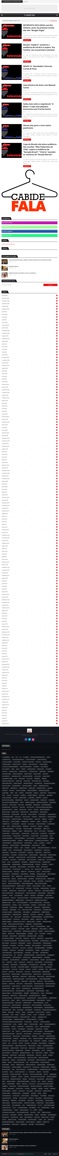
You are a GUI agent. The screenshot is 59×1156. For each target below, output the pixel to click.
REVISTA (10, 1062)
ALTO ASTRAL (29, 778)
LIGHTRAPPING (24, 959)
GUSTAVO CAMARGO (7, 919)
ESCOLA (20, 881)
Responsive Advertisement (29, 8)
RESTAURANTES (31, 1060)
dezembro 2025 (29, 301)
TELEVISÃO (15, 1098)
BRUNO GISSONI (43, 812)
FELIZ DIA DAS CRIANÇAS (23, 897)
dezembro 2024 (29, 330)
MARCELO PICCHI (37, 974)
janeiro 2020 (29, 435)
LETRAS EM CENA (26, 957)
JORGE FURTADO (49, 938)
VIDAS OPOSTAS (14, 1117)
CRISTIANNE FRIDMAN (25, 845)
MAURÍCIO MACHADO (39, 983)
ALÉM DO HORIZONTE (17, 773)
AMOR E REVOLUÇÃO (36, 781)
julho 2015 (29, 581)
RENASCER (10, 1057)
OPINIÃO (20, 1024)
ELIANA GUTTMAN (46, 871)
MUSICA (13, 1000)
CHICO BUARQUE (37, 828)
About (49, 1154)
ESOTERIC (34, 881)
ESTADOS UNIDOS (36, 886)
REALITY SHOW (39, 1052)
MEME (13, 988)
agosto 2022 (29, 400)
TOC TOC (40, 1105)
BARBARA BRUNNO (34, 800)
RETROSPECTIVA (51, 1060)
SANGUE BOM (5, 1074)
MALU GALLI (27, 971)
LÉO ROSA (20, 955)
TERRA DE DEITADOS (48, 1098)
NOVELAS (48, 1012)
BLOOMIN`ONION (6, 807)
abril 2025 (29, 319)
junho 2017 (29, 519)
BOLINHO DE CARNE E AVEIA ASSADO (44, 807)
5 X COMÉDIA (26, 757)
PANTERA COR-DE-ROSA (27, 1031)
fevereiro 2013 (29, 659)
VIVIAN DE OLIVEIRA (20, 1122)
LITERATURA (9, 962)
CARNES (38, 821)
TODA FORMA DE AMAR (49, 1105)
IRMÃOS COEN (11, 933)
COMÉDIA (51, 838)
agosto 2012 (29, 675)
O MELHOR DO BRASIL (7, 1019)
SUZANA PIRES (21, 1091)
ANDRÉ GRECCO (13, 788)
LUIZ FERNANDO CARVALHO (37, 967)
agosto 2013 (29, 642)
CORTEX (35, 843)
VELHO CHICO (5, 1114)
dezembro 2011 (29, 696)
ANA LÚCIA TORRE (6, 785)
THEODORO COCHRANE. (29, 1103)
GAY (19, 909)
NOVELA (23, 1012)
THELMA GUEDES (6, 1103)
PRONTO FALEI (24, 1048)
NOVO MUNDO (5, 1014)
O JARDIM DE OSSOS (42, 1017)
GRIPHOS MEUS (26, 917)
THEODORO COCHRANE (17, 1103)
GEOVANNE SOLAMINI (7, 912)
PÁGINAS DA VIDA (6, 1031)
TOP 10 (14, 1107)
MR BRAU (44, 995)
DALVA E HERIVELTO (28, 850)
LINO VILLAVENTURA (50, 959)
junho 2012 (29, 680)
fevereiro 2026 (29, 298)
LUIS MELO (50, 964)
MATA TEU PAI (20, 983)
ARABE (11, 793)
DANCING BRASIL (38, 850)
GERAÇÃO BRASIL (17, 912)
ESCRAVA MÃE (27, 881)
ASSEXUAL (36, 793)
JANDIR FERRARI (22, 936)
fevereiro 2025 (29, 325)
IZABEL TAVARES (13, 936)
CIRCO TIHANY (42, 831)
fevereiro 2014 (29, 626)
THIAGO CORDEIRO (49, 1103)
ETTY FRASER (28, 888)
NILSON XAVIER (37, 1010)
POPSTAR (21, 1043)
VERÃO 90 (20, 1114)
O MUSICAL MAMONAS (31, 1019)
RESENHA (13, 1060)
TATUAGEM (33, 1093)
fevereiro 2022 (29, 416)
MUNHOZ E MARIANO (42, 998)
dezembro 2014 (29, 599)
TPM (39, 1107)
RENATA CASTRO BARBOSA (20, 1057)
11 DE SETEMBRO (6, 757)
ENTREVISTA (31, 878)
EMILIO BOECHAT (6, 876)
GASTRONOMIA (13, 909)
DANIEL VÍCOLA (47, 852)
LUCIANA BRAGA (23, 964)
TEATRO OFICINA (25, 1095)
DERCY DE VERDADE (31, 857)
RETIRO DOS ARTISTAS (41, 1060)
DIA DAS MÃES (5, 859)
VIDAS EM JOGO (5, 1117)
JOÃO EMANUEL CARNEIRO (8, 938)
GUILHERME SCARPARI (48, 917)
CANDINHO (44, 819)
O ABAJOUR (22, 1014)
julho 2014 (29, 613)
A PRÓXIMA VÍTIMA (6, 764)
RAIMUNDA (49, 1050)
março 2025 (29, 322)
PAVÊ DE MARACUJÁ (6, 1036)
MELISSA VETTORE (6, 988)
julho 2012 (29, 677)
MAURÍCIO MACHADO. (50, 983)
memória (18, 988)
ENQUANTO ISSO (6, 878)
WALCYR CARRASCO (30, 1122)
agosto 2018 (29, 481)
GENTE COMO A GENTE (27, 909)
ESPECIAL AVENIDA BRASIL (27, 883)
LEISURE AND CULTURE (7, 955)
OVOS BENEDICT (21, 1029)
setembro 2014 (29, 607)
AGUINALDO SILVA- (23, 771)
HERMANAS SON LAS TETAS (19, 921)
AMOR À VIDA (19, 781)
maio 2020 (29, 427)
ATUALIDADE (16, 795)
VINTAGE (52, 1117)
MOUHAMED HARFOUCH (34, 995)
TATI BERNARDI (25, 1093)
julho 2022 (29, 403)
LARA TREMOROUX (29, 950)
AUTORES (15, 797)
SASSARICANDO (5, 1076)
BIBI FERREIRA (29, 804)
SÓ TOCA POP (32, 1083)
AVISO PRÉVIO (31, 797)
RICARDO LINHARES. (45, 1062)
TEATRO (44, 1093)
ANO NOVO (4, 790)
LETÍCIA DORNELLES (17, 957)
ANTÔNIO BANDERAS (32, 790)
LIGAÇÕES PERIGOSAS (14, 959)
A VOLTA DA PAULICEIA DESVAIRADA (10, 766)
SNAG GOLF (24, 1083)
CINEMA (20, 831)
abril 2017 (29, 524)
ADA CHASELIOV (44, 766)
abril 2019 (29, 459)
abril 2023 (29, 379)
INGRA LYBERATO (43, 928)
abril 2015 (29, 589)
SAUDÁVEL (26, 1076)
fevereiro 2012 (29, 691)
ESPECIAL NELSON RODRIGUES (8, 886)
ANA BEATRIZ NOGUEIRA (49, 783)
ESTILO (43, 886)
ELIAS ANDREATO (6, 874)
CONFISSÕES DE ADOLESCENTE (42, 840)
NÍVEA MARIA (11, 1012)
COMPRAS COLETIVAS (28, 840)
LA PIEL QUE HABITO (47, 945)
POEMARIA (44, 1041)
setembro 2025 (29, 309)
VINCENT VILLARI (45, 1117)
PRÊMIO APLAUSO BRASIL (7, 1045)
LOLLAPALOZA (22, 962)
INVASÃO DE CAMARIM (49, 931)
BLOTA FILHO (15, 807)
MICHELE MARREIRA (40, 990)
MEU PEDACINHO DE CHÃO (8, 990)
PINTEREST (14, 1041)
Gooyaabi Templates (28, 1154)
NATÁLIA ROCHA (26, 1005)
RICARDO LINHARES (34, 1062)
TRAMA (52, 1107)
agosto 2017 (29, 513)
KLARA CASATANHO (36, 945)
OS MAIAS (13, 1026)
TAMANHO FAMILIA (47, 1091)
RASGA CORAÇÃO (6, 1052)
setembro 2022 (29, 398)
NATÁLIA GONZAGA (16, 1005)
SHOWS (4, 1083)
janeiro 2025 (29, 328)
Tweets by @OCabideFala (8, 244)
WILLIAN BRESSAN (6, 1124)
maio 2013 (29, 651)
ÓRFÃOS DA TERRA (34, 1024)
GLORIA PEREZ (5, 917)
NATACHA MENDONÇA (38, 1002)
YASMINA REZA (23, 1124)
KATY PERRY (20, 945)
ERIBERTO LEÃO (51, 878)
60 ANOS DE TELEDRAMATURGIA (38, 757)
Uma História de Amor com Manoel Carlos (39, 86)
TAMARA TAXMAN (6, 1093)
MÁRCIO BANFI (15, 976)
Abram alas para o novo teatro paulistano (37, 126)
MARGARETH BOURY (6, 979)
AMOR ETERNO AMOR (7, 783)
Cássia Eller (23, 824)
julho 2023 (29, 371)
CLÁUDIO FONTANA (6, 835)
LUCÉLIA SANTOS (14, 964)
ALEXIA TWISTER (46, 776)
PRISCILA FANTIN (31, 1045)
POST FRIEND (34, 1043)
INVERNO (4, 933)
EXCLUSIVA (53, 888)
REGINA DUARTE (30, 1055)
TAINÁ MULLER (38, 1091)
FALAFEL (11, 895)
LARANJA (37, 950)
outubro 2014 (29, 605)
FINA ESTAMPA (26, 905)
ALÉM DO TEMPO (37, 773)
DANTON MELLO (6, 855)
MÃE (46, 969)
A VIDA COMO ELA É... (33, 764)
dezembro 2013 (29, 632)
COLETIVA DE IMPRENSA (19, 838)
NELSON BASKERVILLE (27, 1007)
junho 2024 (29, 346)
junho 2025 (29, 314)
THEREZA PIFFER (40, 1103)
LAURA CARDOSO (45, 950)
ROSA (13, 1069)
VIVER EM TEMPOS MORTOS (8, 1122)
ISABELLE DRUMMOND (21, 933)
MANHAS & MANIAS (36, 971)
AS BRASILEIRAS (28, 793)
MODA (42, 993)
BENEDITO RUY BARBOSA (42, 802)
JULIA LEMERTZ (35, 940)
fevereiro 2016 (29, 562)
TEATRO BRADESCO (6, 1095)
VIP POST (4, 1119)
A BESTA (48, 757)
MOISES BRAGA (49, 993)
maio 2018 (29, 489)
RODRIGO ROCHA (27, 1067)
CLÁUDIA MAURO (25, 833)
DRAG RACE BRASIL (22, 866)
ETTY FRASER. (36, 888)
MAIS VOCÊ (4, 971)
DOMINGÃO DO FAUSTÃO (35, 862)
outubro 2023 (29, 363)
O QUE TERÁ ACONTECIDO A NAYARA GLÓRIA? (12, 1021)
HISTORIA (39, 921)
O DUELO (34, 1017)
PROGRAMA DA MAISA (47, 1045)
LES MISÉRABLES (50, 955)
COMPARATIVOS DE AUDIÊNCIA (9, 840)
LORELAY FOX (30, 962)
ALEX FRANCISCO (6, 776)
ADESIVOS (23, 769)
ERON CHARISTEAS (13, 881)
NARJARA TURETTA (27, 1002)
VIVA (45, 1119)
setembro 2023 (29, 365)
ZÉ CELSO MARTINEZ (40, 1124)
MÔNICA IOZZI (14, 995)
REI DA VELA (38, 1055)
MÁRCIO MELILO (32, 976)
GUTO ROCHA (16, 919)
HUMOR (32, 926)
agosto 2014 (29, 610)
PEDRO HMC (41, 1036)
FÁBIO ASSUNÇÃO (22, 890)
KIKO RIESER (27, 945)
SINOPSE (18, 1083)
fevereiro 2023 (29, 384)
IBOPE (48, 926)
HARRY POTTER (39, 919)
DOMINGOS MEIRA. (16, 864)
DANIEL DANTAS (22, 852)
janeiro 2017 (29, 532)
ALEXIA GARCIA (37, 776)
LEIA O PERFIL (35, 952)
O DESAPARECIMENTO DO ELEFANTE (10, 1017)
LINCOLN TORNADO (34, 959)
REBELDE (46, 1052)
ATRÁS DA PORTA (52, 793)
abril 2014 (29, 621)
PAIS (13, 1031)
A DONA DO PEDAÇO (41, 759)
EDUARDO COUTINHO (7, 871)
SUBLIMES (40, 1088)
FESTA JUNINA (47, 902)
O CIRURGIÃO (42, 1014)
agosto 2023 (29, 368)
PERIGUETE (16, 1038)
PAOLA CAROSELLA (38, 1031)
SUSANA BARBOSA (6, 1091)
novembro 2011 (29, 699)
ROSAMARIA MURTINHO (33, 1069)
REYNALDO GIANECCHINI (18, 1062)
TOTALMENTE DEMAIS (22, 1107)
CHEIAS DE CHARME (27, 828)
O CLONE (48, 1014)
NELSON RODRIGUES (38, 1007)
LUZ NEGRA (21, 969)
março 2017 (29, 527)
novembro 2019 (29, 441)
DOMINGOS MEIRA (6, 864)
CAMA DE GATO (42, 816)
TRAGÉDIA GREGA (45, 1107)
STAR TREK (27, 1088)
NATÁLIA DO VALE (6, 1005)
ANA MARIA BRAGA (16, 785)
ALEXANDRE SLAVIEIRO (27, 776)
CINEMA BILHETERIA (28, 831)
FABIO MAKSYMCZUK (19, 893)
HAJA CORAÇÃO (25, 919)
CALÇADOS (34, 816)
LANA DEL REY (13, 950)
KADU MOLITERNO (37, 943)
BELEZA (22, 802)
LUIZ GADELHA (48, 967)
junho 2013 (29, 648)
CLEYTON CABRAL (44, 835)
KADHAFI (29, 943)
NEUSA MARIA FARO (6, 1010)
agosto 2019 (29, 449)
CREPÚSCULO (5, 845)
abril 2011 (29, 718)
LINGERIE (42, 959)
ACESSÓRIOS (36, 766)
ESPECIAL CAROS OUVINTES (41, 883)
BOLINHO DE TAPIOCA (7, 809)
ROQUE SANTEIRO (6, 1069)
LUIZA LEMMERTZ (6, 969)
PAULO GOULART (37, 1033)
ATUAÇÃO (9, 795)
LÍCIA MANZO (5, 959)
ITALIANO (49, 933)
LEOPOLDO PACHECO (41, 955)
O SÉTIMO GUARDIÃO (44, 1021)
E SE (32, 869)
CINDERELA (14, 831)
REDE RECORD (5, 1055)
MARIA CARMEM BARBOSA (45, 979)
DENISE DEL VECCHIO (20, 857)
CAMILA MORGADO (51, 816)
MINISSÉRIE (26, 993)
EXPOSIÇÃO (4, 890)
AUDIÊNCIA (23, 795)
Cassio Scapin (31, 824)
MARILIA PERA (24, 981)
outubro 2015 (29, 573)
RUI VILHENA (5, 1072)
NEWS (14, 1010)
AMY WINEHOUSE (38, 783)
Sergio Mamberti (40, 1079)
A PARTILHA (38, 762)
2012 (13, 757)
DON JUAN (37, 864)
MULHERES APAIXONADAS (19, 998)
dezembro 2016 (29, 535)
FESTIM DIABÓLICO (6, 905)
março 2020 (29, 430)
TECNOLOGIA (51, 1095)
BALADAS (26, 800)
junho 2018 (29, 486)
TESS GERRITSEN (21, 1100)
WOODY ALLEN (15, 1124)
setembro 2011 (29, 704)
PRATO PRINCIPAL (43, 1043)
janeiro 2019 (29, 468)
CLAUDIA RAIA (44, 833)
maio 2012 (29, 683)
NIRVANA (4, 1012)
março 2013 (29, 656)
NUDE (12, 1014)
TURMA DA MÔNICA (24, 1110)
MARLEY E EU (40, 981)
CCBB (3, 826)
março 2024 (29, 354)
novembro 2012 (29, 667)
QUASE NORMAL (50, 1048)
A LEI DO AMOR (17, 762)
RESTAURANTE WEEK (21, 1060)
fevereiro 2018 (29, 497)
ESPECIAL (4, 883)
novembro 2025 (29, 303)
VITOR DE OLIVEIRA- (32, 1119)
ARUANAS (21, 793)
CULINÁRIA (27, 847)
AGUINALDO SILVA (13, 771)
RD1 (33, 1052)
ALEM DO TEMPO (28, 773)
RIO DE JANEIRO (5, 1064)
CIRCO (35, 831)
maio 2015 (29, 586)
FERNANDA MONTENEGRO (8, 900)
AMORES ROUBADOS (28, 783)
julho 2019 (29, 451)
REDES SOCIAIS (13, 1055)
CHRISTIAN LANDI (6, 831)
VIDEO (21, 1117)
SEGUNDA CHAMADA (51, 1076)
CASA (50, 821)
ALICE (16, 778)
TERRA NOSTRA (5, 1100)
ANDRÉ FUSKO (5, 788)
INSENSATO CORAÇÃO (7, 931)
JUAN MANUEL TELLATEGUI (24, 940)
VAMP (39, 1112)
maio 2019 (29, 457)
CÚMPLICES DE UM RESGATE (43, 847)
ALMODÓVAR (22, 778)
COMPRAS (20, 840)
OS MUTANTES (20, 1026)
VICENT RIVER (43, 1114)
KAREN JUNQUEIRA (47, 943)
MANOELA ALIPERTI (16, 974)
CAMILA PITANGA (6, 819)
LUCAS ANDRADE (38, 962)
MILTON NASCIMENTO (17, 993)
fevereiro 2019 (29, 465)
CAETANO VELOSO (52, 814)
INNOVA (51, 928)
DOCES (8, 862)
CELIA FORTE (33, 826)
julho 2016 (29, 548)
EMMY (13, 876)
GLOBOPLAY (48, 914)
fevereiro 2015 (29, 594)
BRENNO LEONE (15, 812)
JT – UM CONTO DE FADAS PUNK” (9, 940)
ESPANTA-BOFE (48, 881)
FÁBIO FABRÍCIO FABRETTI (48, 890)
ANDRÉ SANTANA (23, 788)
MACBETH (35, 969)
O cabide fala (29, 15)
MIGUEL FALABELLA (6, 993)
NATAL (46, 1002)
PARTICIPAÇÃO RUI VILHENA (8, 1033)
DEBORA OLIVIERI (52, 855)
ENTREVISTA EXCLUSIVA (41, 878)
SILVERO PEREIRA (11, 1083)
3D (20, 757)
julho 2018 (29, 484)
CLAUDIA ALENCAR (15, 833)
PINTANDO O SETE (6, 1041)
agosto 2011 (29, 707)
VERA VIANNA (13, 1114)
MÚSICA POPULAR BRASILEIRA (28, 1000)
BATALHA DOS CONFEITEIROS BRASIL (10, 802)
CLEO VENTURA (25, 835)
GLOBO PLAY (40, 914)
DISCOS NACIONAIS (51, 859)
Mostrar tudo (54, 20)
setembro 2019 (29, 446)
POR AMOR (27, 1043)
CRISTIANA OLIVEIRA (14, 845)
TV (30, 1110)
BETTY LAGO (21, 804)
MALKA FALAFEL (19, 971)
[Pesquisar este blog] (22, 285)
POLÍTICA (4, 1043)
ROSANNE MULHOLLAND (45, 1069)
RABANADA (27, 1050)
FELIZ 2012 (13, 897)
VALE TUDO (33, 1112)
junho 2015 (29, 583)
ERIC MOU (4, 881)
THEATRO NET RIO (49, 1100)
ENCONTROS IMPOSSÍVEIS (42, 876)
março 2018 (29, 494)
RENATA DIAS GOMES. (43, 1057)
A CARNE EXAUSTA (6, 759)
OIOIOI (14, 1024)
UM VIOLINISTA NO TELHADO (8, 1112)
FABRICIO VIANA (50, 893)
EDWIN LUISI (23, 871)
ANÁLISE (35, 785)
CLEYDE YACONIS (34, 835)
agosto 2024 (29, 341)
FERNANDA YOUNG (6, 902)
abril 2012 (29, 686)
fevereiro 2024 (29, 357)
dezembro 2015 (29, 567)
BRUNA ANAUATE (24, 812)
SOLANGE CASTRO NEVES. (36, 1086)
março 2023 (29, 381)
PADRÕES (46, 1029)
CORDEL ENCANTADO (18, 843)
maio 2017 (29, 521)
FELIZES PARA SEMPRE (49, 897)
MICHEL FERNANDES (20, 990)
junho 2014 (29, 616)
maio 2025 (29, 317)
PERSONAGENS (23, 1038)
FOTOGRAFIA (5, 907)
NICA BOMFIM (20, 1010)
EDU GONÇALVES (47, 869)
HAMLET (32, 919)
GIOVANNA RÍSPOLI (6, 914)
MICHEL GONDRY (30, 990)
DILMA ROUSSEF (21, 859)
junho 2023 (29, 373)
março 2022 (29, 414)
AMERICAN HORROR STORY (8, 781)
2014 (17, 757)
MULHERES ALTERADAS (7, 998)
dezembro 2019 (29, 438)
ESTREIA (49, 886)
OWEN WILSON (30, 1029)
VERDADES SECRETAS (28, 1114)
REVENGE (4, 1062)
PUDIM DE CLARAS (41, 1048)
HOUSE (20, 926)
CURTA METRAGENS (17, 850)
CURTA (10, 850)
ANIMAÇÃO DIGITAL (41, 788)
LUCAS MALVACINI (48, 962)
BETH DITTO (5, 804)
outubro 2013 (29, 637)
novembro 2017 (29, 505)
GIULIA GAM (33, 914)
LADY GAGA (23, 948)
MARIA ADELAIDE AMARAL (18, 979)
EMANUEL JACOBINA (41, 874)
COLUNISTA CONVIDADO (42, 838)
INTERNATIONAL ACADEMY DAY (30, 931)
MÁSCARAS (4, 983)
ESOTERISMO (40, 881)
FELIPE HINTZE (49, 895)
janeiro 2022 (29, 419)
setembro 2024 (29, 338)
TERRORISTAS (14, 1100)
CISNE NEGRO (50, 831)
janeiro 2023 (29, 387)
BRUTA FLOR (24, 814)
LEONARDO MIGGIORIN (29, 955)
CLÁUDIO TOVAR (16, 835)
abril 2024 (29, 352)
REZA (27, 1062)
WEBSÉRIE (39, 1122)
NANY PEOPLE (18, 1002)
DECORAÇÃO (11, 857)
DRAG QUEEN (13, 866)
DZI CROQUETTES (16, 869)
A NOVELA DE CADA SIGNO (28, 762)
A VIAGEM (24, 764)
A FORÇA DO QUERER (7, 762)
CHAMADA (46, 826)
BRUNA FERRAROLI (34, 812)
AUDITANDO (49, 795)
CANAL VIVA (37, 819)
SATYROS (20, 1076)
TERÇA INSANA (38, 1098)
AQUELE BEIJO (5, 793)
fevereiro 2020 (29, 433)
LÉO (15, 955)
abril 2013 (29, 653)
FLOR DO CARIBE (41, 905)
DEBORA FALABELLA (33, 855)
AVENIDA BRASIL (22, 797)
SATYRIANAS (13, 1076)
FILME (20, 905)
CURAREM (4, 850)
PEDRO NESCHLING (50, 1036)
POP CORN (14, 1043)
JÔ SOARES (40, 936)
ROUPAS (54, 1069)
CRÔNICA (16, 847)
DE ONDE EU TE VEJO (22, 855)
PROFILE (39, 1045)
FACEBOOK (4, 895)
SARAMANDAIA (53, 1074)
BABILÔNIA (38, 797)
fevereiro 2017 (29, 529)
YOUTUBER (31, 1124)
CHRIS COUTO (46, 828)
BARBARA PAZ (44, 800)
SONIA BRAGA (11, 1088)
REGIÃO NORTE (21, 1055)
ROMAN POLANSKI (45, 1067)
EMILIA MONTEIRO (51, 874)
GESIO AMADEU (26, 912)
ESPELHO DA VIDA (21, 886)
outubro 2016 (29, 540)
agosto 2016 (29, 546)
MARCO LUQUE (40, 976)
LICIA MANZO (47, 957)
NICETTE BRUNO (28, 1010)
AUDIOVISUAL (42, 795)
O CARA (35, 1014)
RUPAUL (11, 1072)
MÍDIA (47, 990)
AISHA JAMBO (50, 771)
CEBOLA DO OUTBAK (16, 826)
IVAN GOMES (5, 936)
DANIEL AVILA (47, 850)
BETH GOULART (13, 804)
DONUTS (51, 864)
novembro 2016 (29, 538)
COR (51, 840)
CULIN (21, 847)
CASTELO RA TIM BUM (40, 824)
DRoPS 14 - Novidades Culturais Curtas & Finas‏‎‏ (37, 67)
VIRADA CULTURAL (12, 1119)
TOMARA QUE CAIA (6, 1107)
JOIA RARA (33, 938)
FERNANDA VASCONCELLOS (41, 900)
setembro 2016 (29, 543)
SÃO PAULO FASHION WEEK (36, 1074)
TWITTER (35, 1110)
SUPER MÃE (52, 1088)
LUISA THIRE (13, 967)
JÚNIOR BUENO (22, 943)
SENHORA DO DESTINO (16, 1079)
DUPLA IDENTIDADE (6, 869)
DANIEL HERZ (30, 852)
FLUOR (48, 905)
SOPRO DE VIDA (19, 1088)
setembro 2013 (29, 640)
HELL (45, 919)
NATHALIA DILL (5, 1007)
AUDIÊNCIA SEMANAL (32, 795)
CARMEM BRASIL (24, 821)
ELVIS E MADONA (24, 874)
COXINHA (48, 843)
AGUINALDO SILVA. (33, 771)
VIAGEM (36, 1114)
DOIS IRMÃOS (24, 862)
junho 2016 (29, 551)
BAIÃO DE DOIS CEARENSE (8, 800)
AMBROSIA (44, 778)
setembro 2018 (29, 478)
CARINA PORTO (5, 821)
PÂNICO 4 (18, 1031)
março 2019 (29, 462)
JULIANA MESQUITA (44, 940)
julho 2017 (29, 516)
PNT (31, 1041)
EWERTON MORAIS (45, 888)
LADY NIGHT (30, 948)
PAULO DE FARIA (27, 1033)
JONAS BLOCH (40, 938)
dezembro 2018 (29, 470)
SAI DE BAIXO (32, 1072)
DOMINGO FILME (46, 862)
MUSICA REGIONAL (41, 1000)
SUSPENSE (14, 1091)
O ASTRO (29, 1014)
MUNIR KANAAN (52, 998)
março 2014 (29, 624)
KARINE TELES (5, 945)
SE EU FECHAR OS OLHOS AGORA (38, 1076)
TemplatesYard (13, 1154)
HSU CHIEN (26, 926)
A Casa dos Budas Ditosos (18, 759)
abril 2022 (29, 411)
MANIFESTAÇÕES (46, 971)
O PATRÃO (40, 1019)
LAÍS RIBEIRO (5, 950)
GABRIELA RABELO (46, 907)
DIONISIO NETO (41, 859)
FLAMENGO (33, 905)
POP (9, 1043)
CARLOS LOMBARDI (15, 821)
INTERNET (41, 931)
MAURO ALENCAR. (16, 986)
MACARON (28, 969)
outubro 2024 (29, 336)
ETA (13, 888)
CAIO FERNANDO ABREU (7, 816)
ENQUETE (14, 878)
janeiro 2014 (29, 629)
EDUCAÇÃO (16, 871)
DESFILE (39, 857)
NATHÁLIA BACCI (47, 1005)
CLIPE (51, 835)
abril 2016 (29, 556)
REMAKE (4, 1057)
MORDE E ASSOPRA (23, 995)
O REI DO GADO (28, 1021)
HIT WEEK (4, 924)
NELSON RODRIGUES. (49, 1007)
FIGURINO (14, 905)
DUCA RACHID (44, 866)
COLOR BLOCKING (31, 838)
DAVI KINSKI (13, 855)
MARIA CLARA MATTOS (7, 981)
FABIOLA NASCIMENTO (31, 893)
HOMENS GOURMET (37, 924)
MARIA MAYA (17, 981)
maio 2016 (29, 554)
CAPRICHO (51, 819)
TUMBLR (16, 1110)
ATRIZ (3, 795)
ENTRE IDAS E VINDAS (22, 878)
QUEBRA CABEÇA (19, 1050)
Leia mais (26, 40)
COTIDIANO (41, 843)
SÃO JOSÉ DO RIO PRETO (15, 1074)
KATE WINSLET (13, 945)
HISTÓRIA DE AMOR (47, 921)
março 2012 (29, 688)
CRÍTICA (43, 845)
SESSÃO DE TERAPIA (11, 1081)
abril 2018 (29, 492)
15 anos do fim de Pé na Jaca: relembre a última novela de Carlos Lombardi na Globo (30, 260)
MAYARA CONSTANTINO (27, 986)
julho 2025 (29, 311)
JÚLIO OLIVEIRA (5, 943)
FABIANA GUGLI (12, 890)
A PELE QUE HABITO (47, 762)
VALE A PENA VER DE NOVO (23, 1112)
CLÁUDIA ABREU (5, 833)
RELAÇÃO (50, 1055)
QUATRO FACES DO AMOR (8, 1050)
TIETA (23, 1105)
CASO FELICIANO (15, 824)
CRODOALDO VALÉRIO (7, 847)
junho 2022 (29, 406)
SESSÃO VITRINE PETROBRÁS (23, 1081)
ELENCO (38, 871)
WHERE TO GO (46, 1122)
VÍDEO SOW (37, 1117)
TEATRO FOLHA (16, 1095)
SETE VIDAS (33, 1081)
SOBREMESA (5, 1086)
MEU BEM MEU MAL (26, 988)
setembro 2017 (29, 511)
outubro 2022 (29, 395)
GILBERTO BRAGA (45, 912)
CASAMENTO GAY (6, 824)
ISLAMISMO (30, 933)
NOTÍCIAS (18, 1012)
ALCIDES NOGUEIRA (6, 773)
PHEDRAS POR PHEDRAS (50, 1038)
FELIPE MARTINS (5, 897)
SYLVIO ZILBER (30, 1091)
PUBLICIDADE (32, 1048)
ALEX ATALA (45, 773)
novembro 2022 (29, 392)
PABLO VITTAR (39, 1029)
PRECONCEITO (52, 1043)
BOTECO (30, 809)
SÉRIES (3, 1081)
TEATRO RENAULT (34, 1095)
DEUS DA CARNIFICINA (48, 857)
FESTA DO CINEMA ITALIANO (36, 902)
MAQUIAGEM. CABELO (27, 974)
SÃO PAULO (25, 1074)
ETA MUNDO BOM (20, 888)
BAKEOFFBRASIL (18, 800)
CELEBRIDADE (26, 826)
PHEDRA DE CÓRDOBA (38, 1038)
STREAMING (33, 1088)
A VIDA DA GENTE (43, 764)
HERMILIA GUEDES (31, 921)
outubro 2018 (29, 476)
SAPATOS (46, 1074)
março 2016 (29, 559)
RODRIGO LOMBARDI (16, 1067)
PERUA (29, 1038)
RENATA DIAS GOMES (32, 1057)
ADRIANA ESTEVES (31, 769)
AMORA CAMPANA (18, 783)
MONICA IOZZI (5, 995)
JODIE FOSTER (19, 938)
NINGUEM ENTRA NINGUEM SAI (49, 1010)
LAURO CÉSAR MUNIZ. (18, 952)
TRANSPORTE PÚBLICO (7, 1110)
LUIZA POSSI (14, 969)
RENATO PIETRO (5, 1060)
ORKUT (41, 1024)
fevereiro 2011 (29, 723)
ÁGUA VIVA (4, 771)
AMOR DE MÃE (27, 781)
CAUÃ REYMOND (51, 824)
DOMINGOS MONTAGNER (27, 864)
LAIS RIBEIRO (49, 948)
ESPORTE (29, 886)
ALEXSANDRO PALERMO (7, 778)
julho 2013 (29, 645)
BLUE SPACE (22, 807)
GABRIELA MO (37, 907)
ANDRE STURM (32, 788)
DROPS (37, 866)
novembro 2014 (29, 602)
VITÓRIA (40, 1119)
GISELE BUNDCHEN (17, 914)
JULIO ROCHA (14, 943)
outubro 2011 (29, 702)
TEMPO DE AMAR (23, 1098)
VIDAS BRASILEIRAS (52, 1114)
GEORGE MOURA (37, 909)
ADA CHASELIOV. (6, 769)
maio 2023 (29, 376)
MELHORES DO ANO (50, 986)
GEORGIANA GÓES (47, 909)
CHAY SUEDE (18, 828)
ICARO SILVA (13, 928)
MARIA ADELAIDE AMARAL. (32, 979)
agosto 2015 (29, 578)
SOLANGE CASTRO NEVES (23, 1086)
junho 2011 (29, 712)
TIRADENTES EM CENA (31, 1105)
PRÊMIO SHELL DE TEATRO (20, 1045)
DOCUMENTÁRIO (16, 862)
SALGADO (39, 1072)
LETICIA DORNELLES (6, 957)
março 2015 (29, 591)
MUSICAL (49, 1000)
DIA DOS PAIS (13, 859)
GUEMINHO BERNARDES (36, 917)
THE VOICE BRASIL (39, 1100)
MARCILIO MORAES (6, 976)
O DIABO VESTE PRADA (25, 1017)
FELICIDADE (32, 895)
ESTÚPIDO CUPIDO (6, 888)
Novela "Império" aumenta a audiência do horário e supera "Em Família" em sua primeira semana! (39, 47)
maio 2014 (29, 618)
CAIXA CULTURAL (26, 816)
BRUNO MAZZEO (6, 814)
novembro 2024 (29, 333)
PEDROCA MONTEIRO (7, 1038)
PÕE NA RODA (37, 1041)
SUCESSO (46, 1088)
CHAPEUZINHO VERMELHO (8, 828)
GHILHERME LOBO (36, 912)
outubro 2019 (29, 443)
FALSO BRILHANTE (19, 895)
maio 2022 (29, 408)
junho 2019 (29, 454)
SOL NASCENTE (12, 1086)
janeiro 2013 (29, 661)
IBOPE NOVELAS (5, 928)
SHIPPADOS (50, 1081)
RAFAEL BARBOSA (8, 231)
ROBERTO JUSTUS (20, 1064)
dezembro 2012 (29, 664)
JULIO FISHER (53, 940)
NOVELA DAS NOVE (40, 1012)
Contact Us (55, 1154)
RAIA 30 (43, 1050)
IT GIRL (36, 933)
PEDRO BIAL (34, 1036)
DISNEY (3, 862)
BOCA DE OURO (30, 807)
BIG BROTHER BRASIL (46, 804)
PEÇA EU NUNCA (16, 1036)
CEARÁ (8, 826)
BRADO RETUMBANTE (44, 809)
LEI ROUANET (28, 952)
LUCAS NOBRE (5, 964)
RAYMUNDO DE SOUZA (25, 1052)
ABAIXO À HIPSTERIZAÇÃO (25, 766)
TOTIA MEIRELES (32, 1107)
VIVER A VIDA (50, 1119)
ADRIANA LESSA (40, 769)
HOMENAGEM (28, 924)
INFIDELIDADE (35, 928)
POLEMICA (50, 1041)
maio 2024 (29, 349)
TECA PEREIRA (43, 1095)
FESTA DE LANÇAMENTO (22, 902)
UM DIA (40, 1110)
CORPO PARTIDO (28, 843)
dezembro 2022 (29, 389)
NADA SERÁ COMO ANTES (7, 1002)
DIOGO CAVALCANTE (31, 859)
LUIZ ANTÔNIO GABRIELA (23, 967)
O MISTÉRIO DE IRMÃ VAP (19, 1019)
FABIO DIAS (30, 890)
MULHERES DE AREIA (31, 998)
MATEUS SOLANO (28, 983)
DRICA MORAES (31, 866)
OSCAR (36, 1026)
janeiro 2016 (29, 564)
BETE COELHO (53, 802)
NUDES (16, 1014)
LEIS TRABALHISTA (44, 952)
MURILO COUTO (5, 1000)
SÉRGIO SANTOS (49, 1079)
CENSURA (40, 826)
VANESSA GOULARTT (46, 1112)
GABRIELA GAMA (28, 907)
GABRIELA (21, 907)
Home (45, 1154)
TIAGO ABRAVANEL (16, 1105)
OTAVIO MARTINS (6, 1029)
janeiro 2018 (29, 500)
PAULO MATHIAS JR (47, 1033)
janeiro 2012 (29, 694)
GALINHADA (5, 909)
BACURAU (45, 797)
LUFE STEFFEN (43, 964)
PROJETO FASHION (15, 1048)
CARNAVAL (32, 821)
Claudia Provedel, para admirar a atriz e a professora (22, 273)
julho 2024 (29, 344)
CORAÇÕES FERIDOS (6, 843)
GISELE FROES (25, 914)
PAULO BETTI (19, 1033)
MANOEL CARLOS (6, 974)
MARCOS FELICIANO (50, 976)
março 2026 (29, 295)
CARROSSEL (44, 821)
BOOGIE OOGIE (22, 809)
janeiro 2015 (29, 597)
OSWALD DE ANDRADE (45, 1026)
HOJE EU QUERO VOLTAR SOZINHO (16, 924)
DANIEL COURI (13, 852)
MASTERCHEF (12, 983)
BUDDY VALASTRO (32, 814)
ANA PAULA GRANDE (26, 785)
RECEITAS (52, 1052)
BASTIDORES (51, 800)
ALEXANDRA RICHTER (16, 776)
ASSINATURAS (43, 793)
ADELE (13, 769)
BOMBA (15, 809)
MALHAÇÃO (11, 971)
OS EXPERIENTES (5, 1026)
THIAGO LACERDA (6, 1105)
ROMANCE (53, 1067)
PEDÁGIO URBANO (26, 1036)
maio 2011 (29, 715)
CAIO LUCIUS (17, 816)
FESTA (14, 902)
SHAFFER (44, 1081)
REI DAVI (45, 1055)
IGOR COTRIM (21, 928)
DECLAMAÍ (4, 857)
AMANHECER (37, 778)
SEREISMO (25, 1079)
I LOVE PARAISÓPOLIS (40, 926)
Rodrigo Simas (36, 1067)
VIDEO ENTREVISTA (29, 1117)
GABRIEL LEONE (13, 907)
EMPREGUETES (19, 876)
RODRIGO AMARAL (41, 1064)
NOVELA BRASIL (30, 1012)
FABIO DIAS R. (7, 227)
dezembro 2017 (29, 503)
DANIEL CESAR (5, 852)
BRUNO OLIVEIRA (15, 814)
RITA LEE (13, 1064)
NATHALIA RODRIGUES (16, 1007)
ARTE (16, 793)
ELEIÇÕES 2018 (31, 871)
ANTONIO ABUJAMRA (20, 790)
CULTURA (33, 847)
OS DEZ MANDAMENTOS (50, 1024)
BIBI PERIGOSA (37, 804)
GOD (11, 917)
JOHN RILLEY (26, 938)
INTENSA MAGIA (17, 931)
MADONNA (41, 969)
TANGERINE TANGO (16, 1093)
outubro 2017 (29, 508)
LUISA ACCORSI (5, 967)
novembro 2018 (29, 473)
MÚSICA (18, 1000)
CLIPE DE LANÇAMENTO (7, 838)
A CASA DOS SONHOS (30, 759)
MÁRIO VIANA (32, 981)
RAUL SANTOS (15, 1052)
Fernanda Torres (29, 900)
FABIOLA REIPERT (41, 893)
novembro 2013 (29, 634)
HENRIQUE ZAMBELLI (6, 921)
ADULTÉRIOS (48, 769)
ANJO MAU (50, 788)
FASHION (26, 895)
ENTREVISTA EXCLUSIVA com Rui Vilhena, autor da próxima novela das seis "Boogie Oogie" (38, 28)
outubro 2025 (29, 306)
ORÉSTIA (26, 1024)
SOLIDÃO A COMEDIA (48, 1086)
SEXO (39, 1081)
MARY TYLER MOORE (49, 981)
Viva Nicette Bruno (13, 266)
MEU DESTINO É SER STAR (37, 988)
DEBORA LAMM (43, 855)
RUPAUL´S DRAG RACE (20, 1072)
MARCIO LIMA (24, 976)
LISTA (3, 962)
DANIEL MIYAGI (38, 852)
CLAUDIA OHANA (35, 833)
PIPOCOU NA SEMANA (23, 1041)
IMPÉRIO (28, 928)
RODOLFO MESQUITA (30, 1064)
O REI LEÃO (35, 1021)
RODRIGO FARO (50, 1064)
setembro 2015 (29, 575)
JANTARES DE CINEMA (31, 936)
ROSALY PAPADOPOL (21, 1069)
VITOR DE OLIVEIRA (22, 1119)
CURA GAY (53, 847)
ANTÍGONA (11, 790)
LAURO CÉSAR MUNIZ (7, 952)
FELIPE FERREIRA (40, 895)
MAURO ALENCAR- (6, 986)
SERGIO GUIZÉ (32, 1079)
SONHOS (4, 1088)
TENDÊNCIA (30, 1098)
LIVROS (15, 962)
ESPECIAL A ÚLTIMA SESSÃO (14, 883)
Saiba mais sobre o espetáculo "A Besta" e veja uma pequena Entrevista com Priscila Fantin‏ (38, 106)
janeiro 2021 (29, 424)
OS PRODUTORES (29, 1026)
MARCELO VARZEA (47, 974)
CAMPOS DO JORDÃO (28, 819)
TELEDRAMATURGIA (6, 1098)
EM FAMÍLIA (32, 874)
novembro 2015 (29, 570)
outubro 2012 (29, 669)
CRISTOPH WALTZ (36, 845)
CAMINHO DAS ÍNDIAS (16, 819)
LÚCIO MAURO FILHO (33, 964)
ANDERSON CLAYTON (43, 785)
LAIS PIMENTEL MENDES (40, 948)
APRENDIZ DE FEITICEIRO (44, 790)
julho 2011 (29, 710)
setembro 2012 (29, 672)
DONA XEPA (44, 864)
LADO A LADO (15, 948)
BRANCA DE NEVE (6, 812)
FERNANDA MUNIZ (20, 900)
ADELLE (17, 769)
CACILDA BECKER (42, 814)
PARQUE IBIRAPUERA (48, 1031)
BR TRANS (36, 809)
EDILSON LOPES (8, 235)
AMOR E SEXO (46, 781)
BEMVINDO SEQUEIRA (30, 802)
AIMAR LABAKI (43, 771)
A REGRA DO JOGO (16, 764)
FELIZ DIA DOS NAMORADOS (36, 897)
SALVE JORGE (45, 1072)
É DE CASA (27, 869)
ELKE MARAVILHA (15, 874)
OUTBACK (14, 1029)
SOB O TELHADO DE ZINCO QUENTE (45, 1083)
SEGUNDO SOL (5, 1079)
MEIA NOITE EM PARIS (39, 986)
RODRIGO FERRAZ (8, 222)
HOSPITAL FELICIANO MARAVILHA (9, 926)
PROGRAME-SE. (5, 1048)
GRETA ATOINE (18, 917)
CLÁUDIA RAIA (52, 833)
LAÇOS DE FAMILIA (6, 948)
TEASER (39, 1093)
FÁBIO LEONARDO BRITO (7, 893)
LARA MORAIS (21, 950)
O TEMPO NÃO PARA (6, 1024)
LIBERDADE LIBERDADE (37, 957)
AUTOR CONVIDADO (6, 797)
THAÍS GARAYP (30, 1100)
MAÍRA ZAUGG (52, 969)
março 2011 (29, 721)
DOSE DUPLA (5, 866)
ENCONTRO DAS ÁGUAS (29, 876)
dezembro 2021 (29, 422)
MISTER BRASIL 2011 (35, 993)
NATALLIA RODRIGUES (37, 1005)
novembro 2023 (29, 360)
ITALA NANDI (42, 933)
